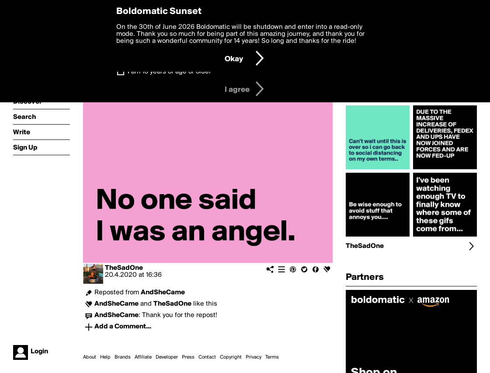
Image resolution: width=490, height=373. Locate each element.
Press (188, 357)
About (89, 357)
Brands (123, 357)
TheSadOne (124, 268)
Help (105, 357)
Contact (207, 357)
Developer (167, 357)
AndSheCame (163, 292)
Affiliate (143, 357)
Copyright (231, 357)
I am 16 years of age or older (169, 71)
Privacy (253, 357)
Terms (272, 357)
